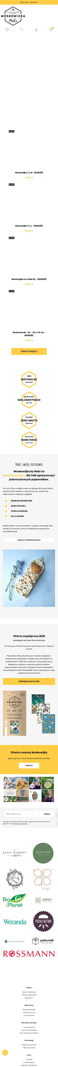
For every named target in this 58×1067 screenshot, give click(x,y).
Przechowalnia (29, 1015)
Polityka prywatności (29, 1045)
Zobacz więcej (29, 351)
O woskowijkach (29, 1062)
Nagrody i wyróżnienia (29, 1065)
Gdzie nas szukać (29, 1048)
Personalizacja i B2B (29, 681)
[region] (29, 76)
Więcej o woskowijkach (29, 540)
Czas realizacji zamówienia (29, 1033)
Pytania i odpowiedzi (29, 995)
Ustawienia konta (29, 1012)
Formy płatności (29, 1027)
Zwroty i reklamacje (29, 992)
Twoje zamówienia (29, 1009)
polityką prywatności (20, 823)
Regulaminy (29, 998)
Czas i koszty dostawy (29, 1030)
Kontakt (29, 1059)
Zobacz (29, 765)
